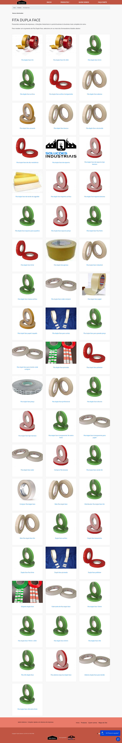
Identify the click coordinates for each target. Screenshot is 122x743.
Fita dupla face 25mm (61, 641)
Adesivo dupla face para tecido (95, 675)
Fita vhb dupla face (27, 675)
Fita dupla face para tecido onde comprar (27, 368)
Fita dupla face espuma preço (61, 231)
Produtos (65, 2)
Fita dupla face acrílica (27, 94)
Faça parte (102, 2)
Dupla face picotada (61, 572)
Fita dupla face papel (94, 299)
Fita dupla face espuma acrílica (61, 197)
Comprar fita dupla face (27, 504)
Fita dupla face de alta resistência (27, 162)
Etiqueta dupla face (27, 607)
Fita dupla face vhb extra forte (27, 709)
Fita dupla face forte (27, 265)
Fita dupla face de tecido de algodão (27, 197)
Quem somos (84, 2)
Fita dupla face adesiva (94, 94)
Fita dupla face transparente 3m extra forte (61, 436)
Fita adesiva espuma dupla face (61, 675)
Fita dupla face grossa (61, 265)
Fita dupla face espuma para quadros (27, 231)
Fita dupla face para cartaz (61, 333)
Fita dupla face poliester (94, 367)
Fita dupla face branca (61, 128)
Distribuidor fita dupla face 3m (95, 504)
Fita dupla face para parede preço (95, 333)
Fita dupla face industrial (95, 265)
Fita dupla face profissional (61, 402)
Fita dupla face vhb (94, 641)
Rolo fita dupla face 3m (27, 538)
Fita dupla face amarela (27, 128)
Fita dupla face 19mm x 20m (27, 641)
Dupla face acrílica (61, 538)
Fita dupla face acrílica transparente (61, 94)
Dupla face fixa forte (27, 572)
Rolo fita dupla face (61, 504)
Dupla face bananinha (94, 538)
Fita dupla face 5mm (94, 60)
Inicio (49, 2)
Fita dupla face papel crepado (27, 333)
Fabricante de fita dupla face (61, 607)
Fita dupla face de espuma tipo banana (95, 163)
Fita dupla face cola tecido (94, 128)
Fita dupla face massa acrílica (27, 299)
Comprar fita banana (61, 470)
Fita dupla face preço (27, 402)
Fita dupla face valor (27, 470)
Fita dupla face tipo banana (27, 436)
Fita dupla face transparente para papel (95, 436)
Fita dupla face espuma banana (94, 197)
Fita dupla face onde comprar (61, 299)
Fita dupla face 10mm (95, 607)
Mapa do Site (103, 723)
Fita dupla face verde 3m (94, 470)
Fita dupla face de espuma (61, 162)
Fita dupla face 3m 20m (61, 60)
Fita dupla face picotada (61, 367)
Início (77, 723)
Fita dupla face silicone (94, 402)
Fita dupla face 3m (27, 60)
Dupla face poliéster (94, 572)
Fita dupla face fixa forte (95, 231)
